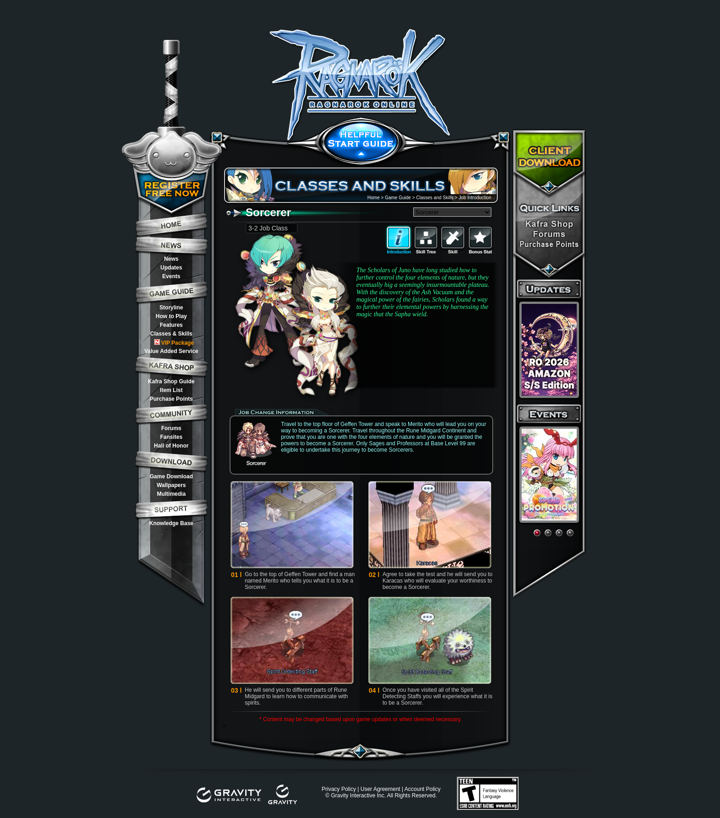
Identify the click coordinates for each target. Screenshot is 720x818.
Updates (171, 267)
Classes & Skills (171, 334)
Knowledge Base (171, 523)
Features (171, 325)
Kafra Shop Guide (171, 381)
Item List (171, 390)
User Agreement (380, 789)
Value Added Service (171, 351)
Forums (171, 428)
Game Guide (398, 197)
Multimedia (171, 494)
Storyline (171, 307)
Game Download (171, 476)
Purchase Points (171, 399)
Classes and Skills (434, 197)
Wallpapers (171, 485)
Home (373, 197)
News (171, 259)
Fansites (171, 437)
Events (171, 276)
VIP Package (174, 342)
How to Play (171, 316)
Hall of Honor (171, 446)
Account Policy (423, 789)
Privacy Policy (338, 789)
